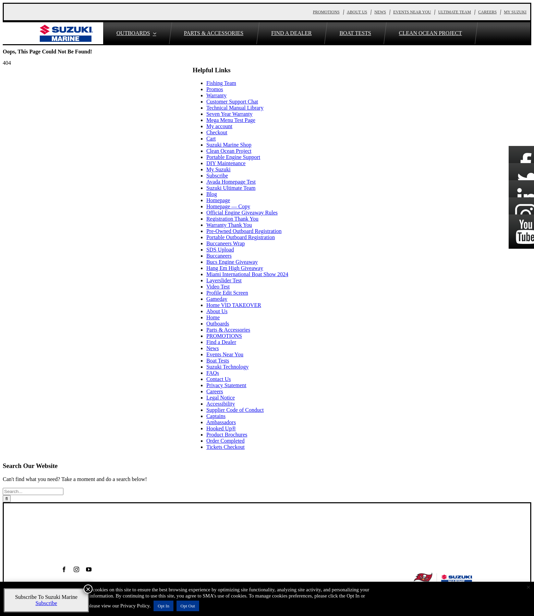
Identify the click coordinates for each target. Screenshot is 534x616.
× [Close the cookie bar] (528, 587)
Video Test (218, 286)
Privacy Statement (226, 385)
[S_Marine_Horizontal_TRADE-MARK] (66, 27)
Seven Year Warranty (229, 114)
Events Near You (224, 354)
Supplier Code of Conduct (235, 410)
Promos (214, 89)
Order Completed (225, 441)
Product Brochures (226, 435)
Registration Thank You (232, 219)
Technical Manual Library (235, 108)
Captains (216, 416)
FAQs (212, 373)
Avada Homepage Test (231, 182)
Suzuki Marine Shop (229, 145)
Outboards (217, 324)
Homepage (218, 200)
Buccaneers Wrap (225, 243)
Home (213, 317)
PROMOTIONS (224, 336)
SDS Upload (220, 249)
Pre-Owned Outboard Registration (244, 231)
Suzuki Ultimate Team (230, 188)
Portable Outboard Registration (240, 237)
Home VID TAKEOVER (233, 305)
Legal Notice (220, 398)
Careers (214, 391)
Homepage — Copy (228, 206)
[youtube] (89, 569)
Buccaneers (219, 256)
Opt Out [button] (188, 605)
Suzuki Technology (227, 367)
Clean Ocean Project (229, 151)
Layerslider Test (224, 280)
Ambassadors (221, 422)
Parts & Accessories (228, 330)
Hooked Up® (221, 428)
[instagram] (76, 569)
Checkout (216, 132)
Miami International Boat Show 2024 (247, 274)
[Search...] (33, 491)
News (212, 348)
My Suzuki (218, 169)
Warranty (216, 95)
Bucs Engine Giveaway (232, 262)
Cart (211, 138)
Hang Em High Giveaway (234, 268)
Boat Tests (217, 361)
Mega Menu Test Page (230, 120)
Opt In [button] (163, 605)
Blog (211, 194)
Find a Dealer (221, 342)
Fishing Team (221, 83)
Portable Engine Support (233, 157)
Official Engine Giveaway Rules (242, 212)
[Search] (7, 498)
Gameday (216, 299)
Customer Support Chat (232, 101)
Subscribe (217, 175)
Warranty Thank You (229, 225)
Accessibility (220, 404)
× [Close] (88, 588)
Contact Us (218, 379)
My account (219, 126)
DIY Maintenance (225, 163)
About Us (217, 311)
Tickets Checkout (225, 447)
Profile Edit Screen (227, 293)
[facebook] (64, 569)
